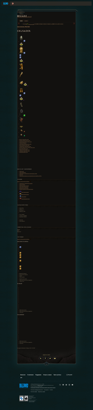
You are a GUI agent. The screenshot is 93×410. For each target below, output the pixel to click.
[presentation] (5, 3)
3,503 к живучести (22, 172)
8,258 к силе (21, 171)
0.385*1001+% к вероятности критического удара (28, 173)
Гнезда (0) (21, 174)
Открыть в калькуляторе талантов (24, 181)
